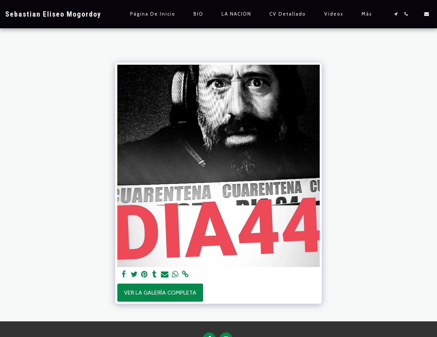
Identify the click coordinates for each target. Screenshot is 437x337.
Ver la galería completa (160, 292)
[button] (395, 14)
